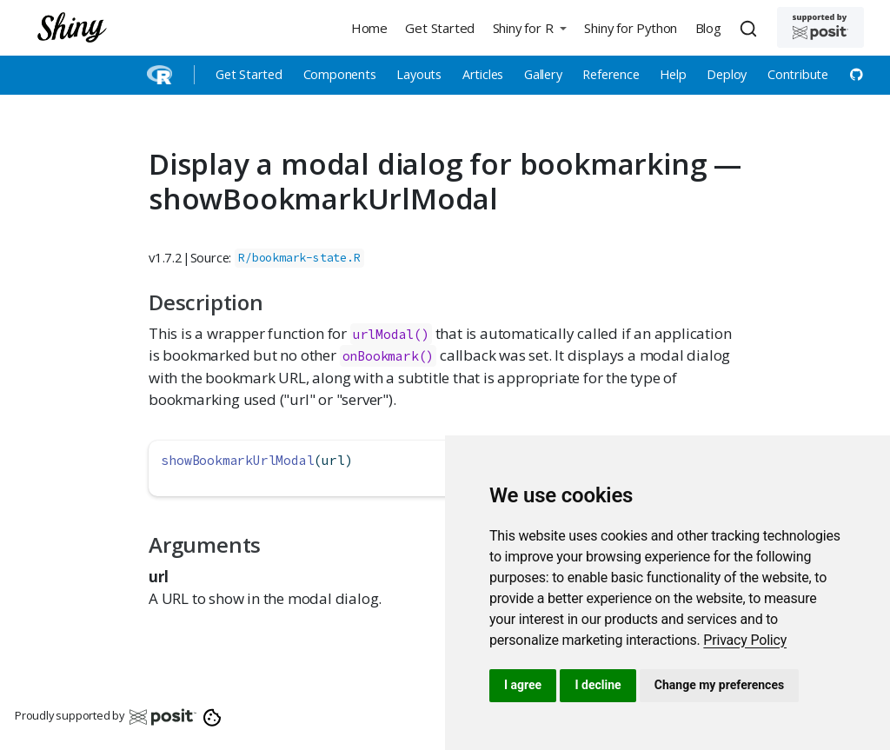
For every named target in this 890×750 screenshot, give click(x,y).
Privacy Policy (745, 640)
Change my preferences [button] (719, 685)
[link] (745, 640)
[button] (529, 27)
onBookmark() (388, 356)
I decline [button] (598, 685)
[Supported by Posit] (820, 27)
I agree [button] (522, 685)
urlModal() (391, 334)
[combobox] (751, 28)
